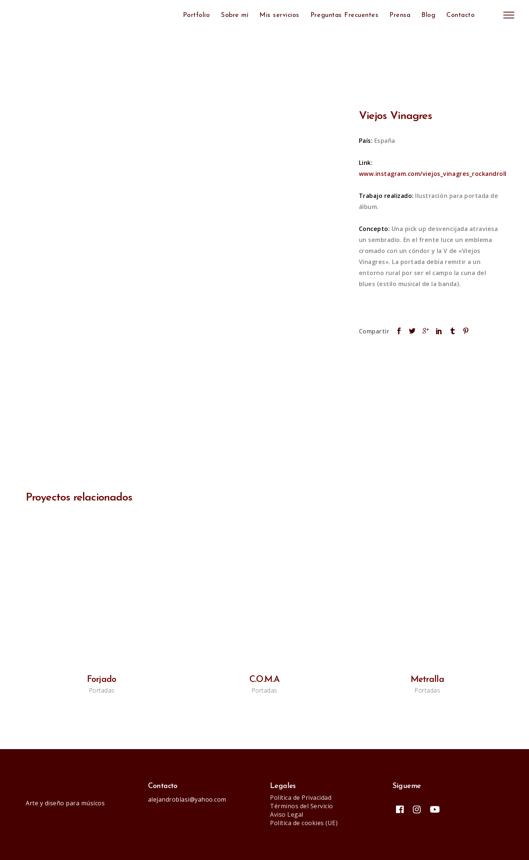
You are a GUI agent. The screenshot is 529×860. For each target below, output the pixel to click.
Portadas (102, 690)
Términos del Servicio (301, 806)
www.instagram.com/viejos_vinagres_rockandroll (433, 174)
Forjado (101, 679)
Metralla (427, 679)
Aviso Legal (286, 814)
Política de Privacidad (300, 798)
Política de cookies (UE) (304, 823)
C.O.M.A (264, 679)
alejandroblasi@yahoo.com (187, 799)
